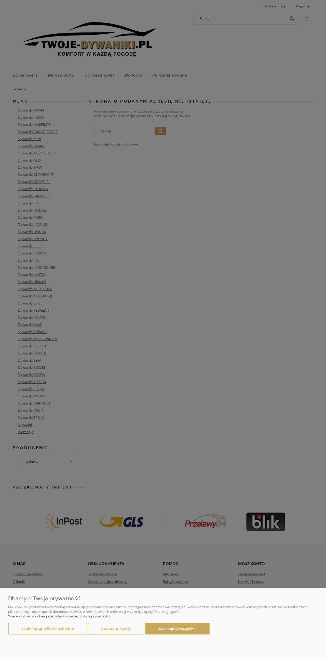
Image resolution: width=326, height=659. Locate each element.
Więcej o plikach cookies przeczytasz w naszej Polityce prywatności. (59, 616)
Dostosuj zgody (116, 628)
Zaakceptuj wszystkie (177, 628)
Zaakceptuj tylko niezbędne (47, 628)
